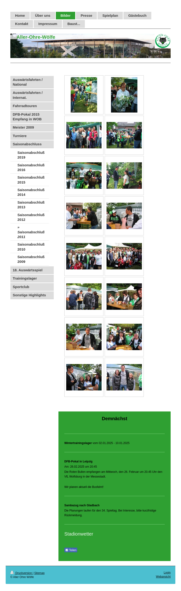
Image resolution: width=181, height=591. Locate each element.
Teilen (70, 550)
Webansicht (163, 576)
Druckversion (21, 573)
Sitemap (39, 573)
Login (167, 572)
